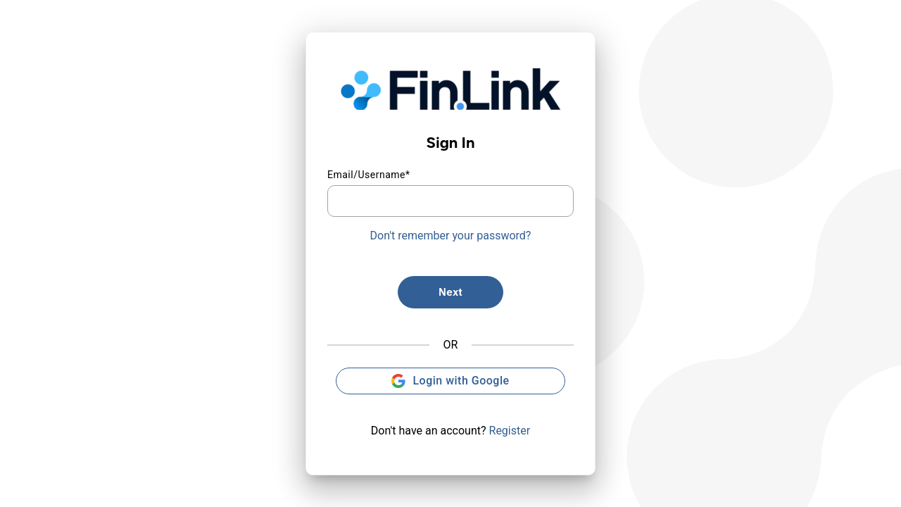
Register (510, 430)
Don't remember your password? (450, 235)
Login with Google (450, 381)
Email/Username (368, 174)
